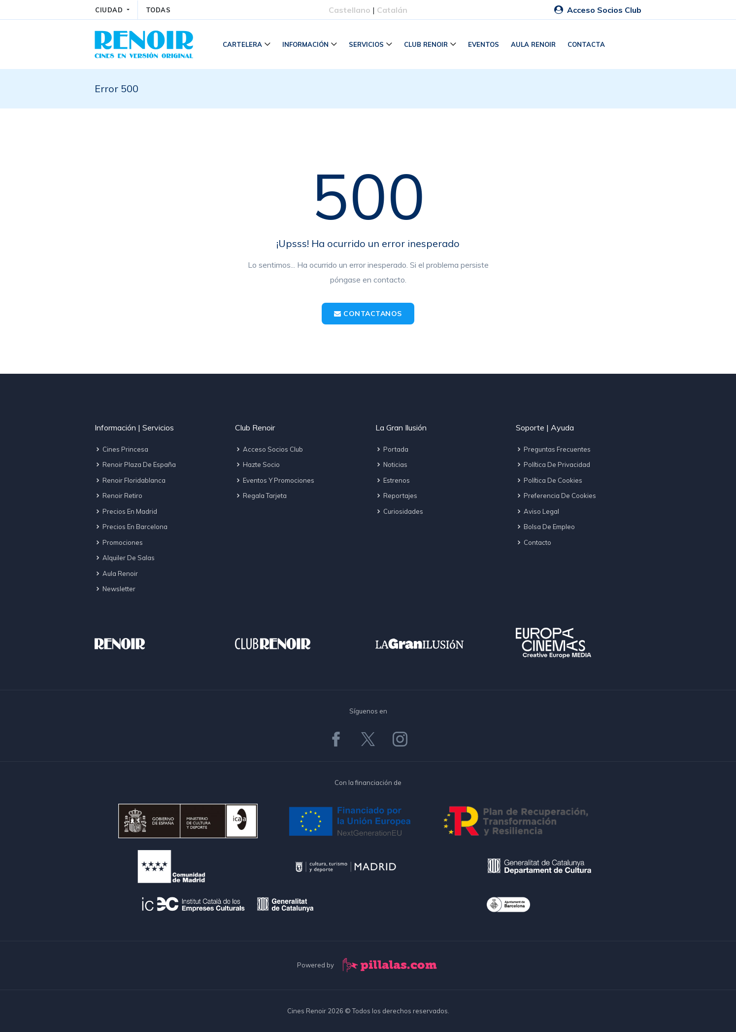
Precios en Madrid (126, 511)
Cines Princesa (121, 449)
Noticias (391, 464)
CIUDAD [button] (110, 10)
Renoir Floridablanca (130, 480)
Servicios (366, 44)
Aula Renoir (533, 44)
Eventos (483, 44)
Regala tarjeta (261, 495)
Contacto (533, 542)
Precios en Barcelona (131, 527)
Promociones (119, 542)
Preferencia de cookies (556, 495)
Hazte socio (257, 464)
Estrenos (392, 480)
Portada (391, 449)
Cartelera (242, 44)
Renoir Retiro (118, 495)
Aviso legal (537, 511)
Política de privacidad (553, 464)
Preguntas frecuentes (553, 449)
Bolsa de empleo (545, 527)
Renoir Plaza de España (135, 464)
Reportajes (396, 495)
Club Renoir (426, 44)
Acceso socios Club (269, 449)
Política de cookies (549, 480)
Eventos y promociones (274, 480)
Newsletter (115, 589)
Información (305, 44)
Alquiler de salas (125, 558)
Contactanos (368, 313)
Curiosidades (399, 511)
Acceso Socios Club (597, 10)
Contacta (586, 44)
